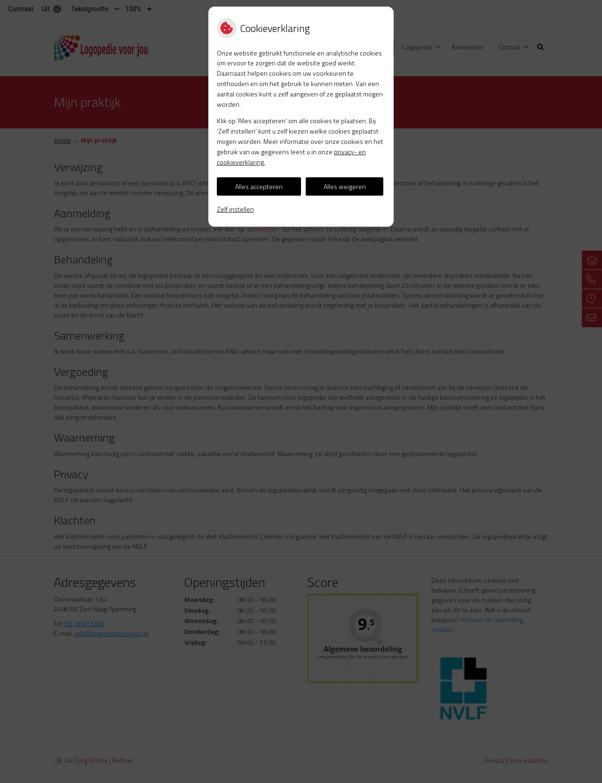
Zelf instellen (235, 209)
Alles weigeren (345, 186)
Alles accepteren (259, 186)
